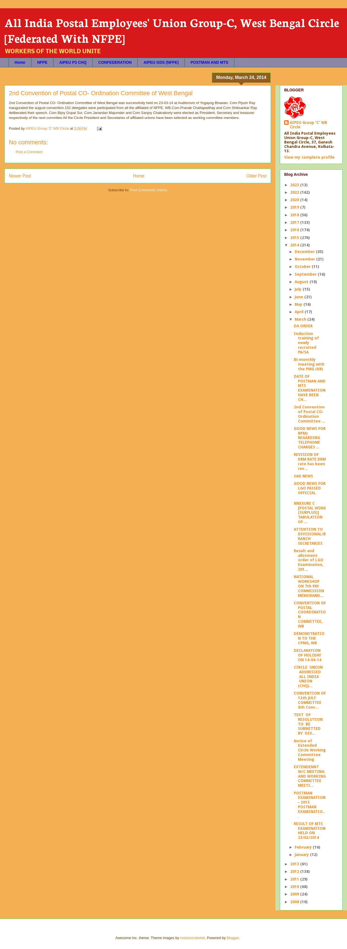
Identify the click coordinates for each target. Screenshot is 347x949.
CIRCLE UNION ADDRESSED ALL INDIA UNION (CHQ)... (308, 676)
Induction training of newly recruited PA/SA (306, 342)
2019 (295, 207)
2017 (295, 222)
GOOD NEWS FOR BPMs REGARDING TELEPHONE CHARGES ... (310, 437)
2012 (295, 871)
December (305, 251)
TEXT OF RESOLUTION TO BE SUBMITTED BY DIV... (309, 724)
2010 (295, 886)
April (300, 312)
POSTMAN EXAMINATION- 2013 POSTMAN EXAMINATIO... (310, 804)
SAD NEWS (303, 476)
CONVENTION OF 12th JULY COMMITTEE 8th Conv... (310, 700)
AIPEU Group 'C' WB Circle (308, 124)
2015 (295, 237)
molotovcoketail (192, 938)
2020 (295, 200)
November (305, 259)
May (299, 304)
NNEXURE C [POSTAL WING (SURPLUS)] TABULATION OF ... (310, 512)
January (302, 854)
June (299, 297)
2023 (295, 185)
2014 (295, 245)
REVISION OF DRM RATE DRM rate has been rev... (310, 461)
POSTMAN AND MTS (209, 62)
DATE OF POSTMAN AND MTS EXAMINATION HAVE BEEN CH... (310, 388)
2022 (295, 192)
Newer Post (20, 176)
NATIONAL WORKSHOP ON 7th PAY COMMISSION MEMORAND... (309, 586)
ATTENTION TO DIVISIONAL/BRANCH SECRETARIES (310, 536)
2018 (295, 215)
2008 (295, 902)
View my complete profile (309, 157)
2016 (295, 230)
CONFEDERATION (115, 62)
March (301, 319)
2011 (295, 879)
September (306, 274)
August (302, 282)
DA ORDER (303, 326)
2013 (295, 864)
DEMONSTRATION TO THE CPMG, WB (309, 638)
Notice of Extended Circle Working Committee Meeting (310, 750)
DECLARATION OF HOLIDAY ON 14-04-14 (307, 655)
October (303, 266)
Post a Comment (29, 152)
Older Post (256, 176)
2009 (295, 894)
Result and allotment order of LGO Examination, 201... (308, 560)
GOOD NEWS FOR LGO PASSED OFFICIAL (310, 488)
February (304, 847)
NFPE (42, 62)
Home (20, 62)
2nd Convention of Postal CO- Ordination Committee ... (309, 414)
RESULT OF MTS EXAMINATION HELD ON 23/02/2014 (310, 831)
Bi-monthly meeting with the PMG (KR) (309, 364)
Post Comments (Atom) (148, 190)
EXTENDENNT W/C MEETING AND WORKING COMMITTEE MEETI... (310, 776)
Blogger (233, 938)
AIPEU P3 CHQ (72, 62)
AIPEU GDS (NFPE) (161, 62)
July (299, 289)
